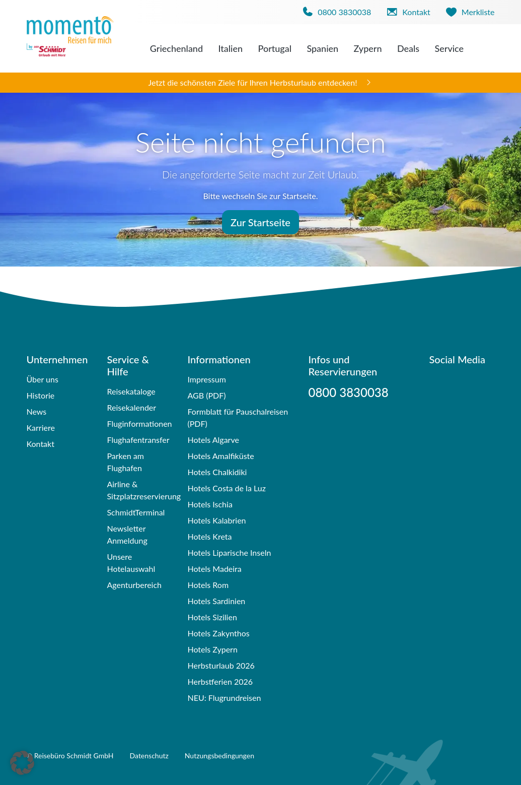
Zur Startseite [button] (260, 222)
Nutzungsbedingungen (219, 755)
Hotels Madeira (214, 568)
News (37, 411)
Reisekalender (131, 407)
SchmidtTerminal (136, 512)
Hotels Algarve (213, 439)
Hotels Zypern (212, 649)
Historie (41, 395)
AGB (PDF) (206, 395)
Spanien (322, 48)
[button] (22, 763)
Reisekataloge (131, 391)
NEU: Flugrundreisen (224, 697)
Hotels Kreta (209, 536)
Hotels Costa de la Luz (226, 488)
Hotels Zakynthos (218, 633)
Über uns (42, 379)
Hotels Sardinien (216, 601)
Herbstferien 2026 (220, 681)
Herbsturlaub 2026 (220, 665)
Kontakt (40, 443)
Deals (408, 48)
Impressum (206, 379)
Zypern (368, 48)
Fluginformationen (139, 423)
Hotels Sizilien (212, 617)
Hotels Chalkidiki (217, 472)
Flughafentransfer (138, 439)
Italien (230, 48)
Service (449, 48)
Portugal (274, 48)
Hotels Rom (208, 585)
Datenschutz (149, 755)
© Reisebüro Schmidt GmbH (70, 755)
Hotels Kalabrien (216, 520)
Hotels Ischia (209, 504)
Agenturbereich (134, 585)
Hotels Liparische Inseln (229, 552)
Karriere (41, 427)
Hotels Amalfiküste (220, 456)
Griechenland (176, 48)
